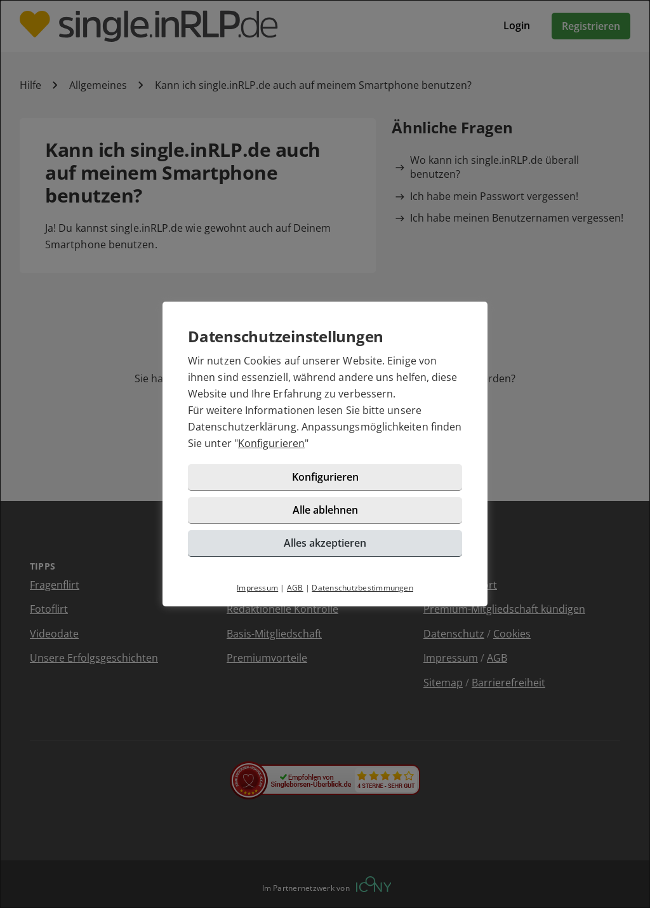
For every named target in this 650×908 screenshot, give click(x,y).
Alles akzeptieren (325, 543)
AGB (295, 587)
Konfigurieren (271, 443)
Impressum (257, 587)
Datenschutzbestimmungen (362, 587)
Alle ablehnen (325, 510)
